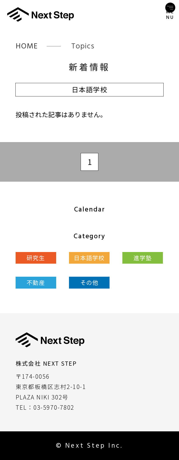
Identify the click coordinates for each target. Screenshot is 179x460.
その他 (89, 282)
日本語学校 (89, 257)
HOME (27, 46)
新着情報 (89, 66)
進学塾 (143, 257)
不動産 (36, 282)
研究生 (36, 257)
